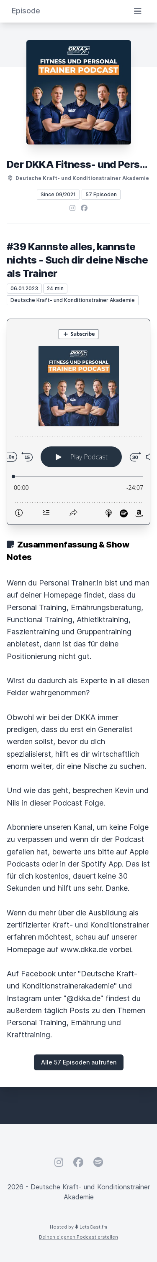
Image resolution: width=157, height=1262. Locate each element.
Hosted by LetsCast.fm (78, 1227)
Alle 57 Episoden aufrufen (78, 1062)
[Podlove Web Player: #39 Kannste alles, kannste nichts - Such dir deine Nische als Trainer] (78, 422)
